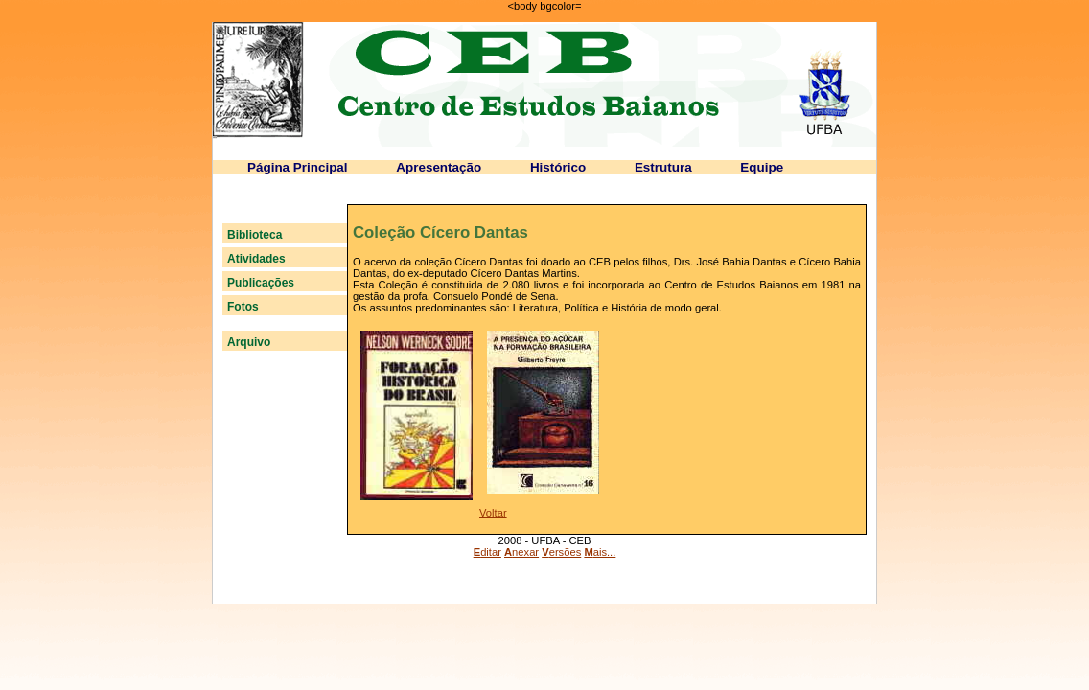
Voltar (493, 512)
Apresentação (438, 167)
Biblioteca (254, 235)
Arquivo (248, 342)
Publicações (260, 282)
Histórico (558, 167)
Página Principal (297, 167)
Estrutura (663, 167)
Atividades (256, 258)
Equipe (761, 167)
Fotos (243, 306)
